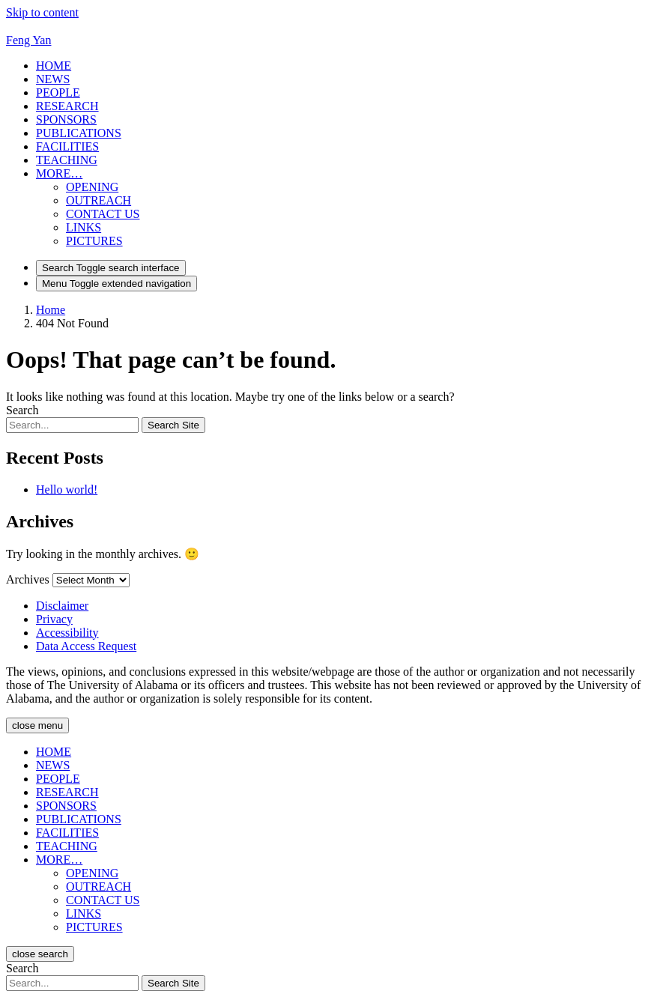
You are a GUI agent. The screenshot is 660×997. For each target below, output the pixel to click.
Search (22, 410)
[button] (59, 173)
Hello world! (66, 489)
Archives (27, 579)
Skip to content (42, 12)
